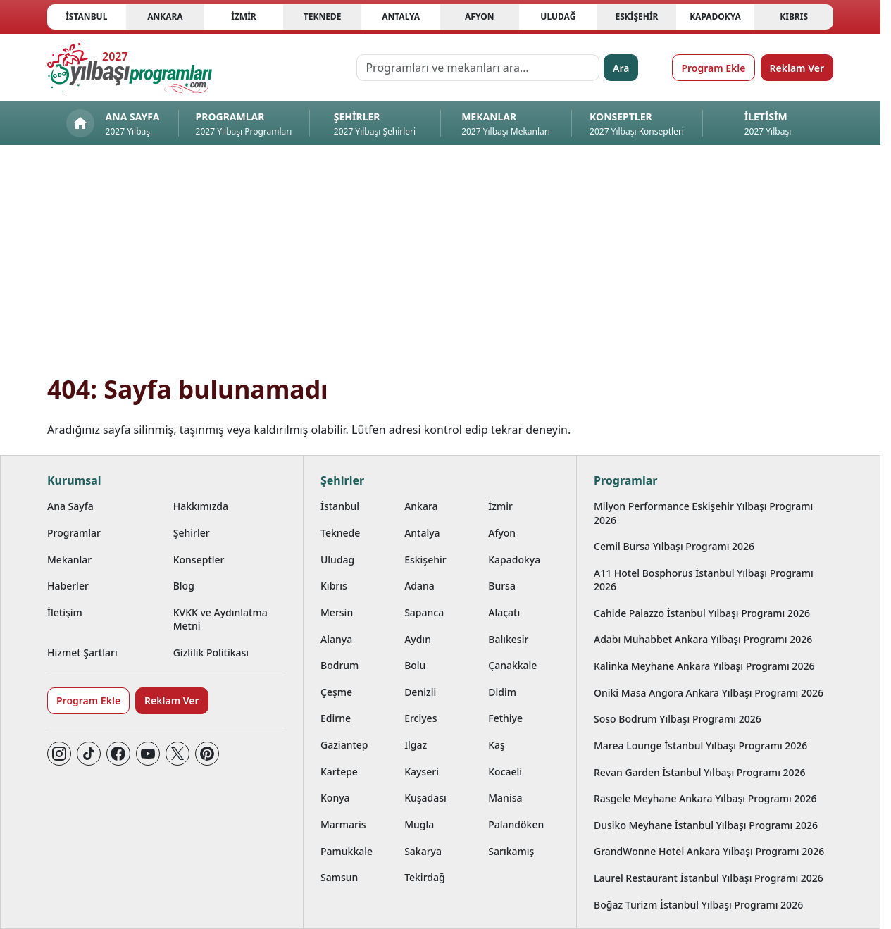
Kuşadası (425, 797)
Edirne (335, 718)
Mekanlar (69, 559)
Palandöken (516, 824)
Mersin (336, 612)
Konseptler (199, 559)
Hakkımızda (200, 506)
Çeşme (336, 692)
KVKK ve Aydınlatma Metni (220, 619)
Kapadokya (715, 17)
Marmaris (343, 824)
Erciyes (420, 718)
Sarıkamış (511, 851)
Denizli (420, 692)
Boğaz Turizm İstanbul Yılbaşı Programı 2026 (698, 904)
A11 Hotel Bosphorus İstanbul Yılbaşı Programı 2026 (704, 579)
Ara (621, 68)
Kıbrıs (794, 17)
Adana (419, 585)
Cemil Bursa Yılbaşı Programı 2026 (674, 546)
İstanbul (86, 17)
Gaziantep (344, 745)
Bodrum (339, 665)
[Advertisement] (440, 267)
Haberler (68, 585)
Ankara (165, 17)
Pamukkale (346, 851)
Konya (335, 797)
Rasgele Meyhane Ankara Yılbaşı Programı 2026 (705, 798)
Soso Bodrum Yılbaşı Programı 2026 (677, 718)
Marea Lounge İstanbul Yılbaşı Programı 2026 (700, 745)
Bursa (502, 585)
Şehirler (191, 533)
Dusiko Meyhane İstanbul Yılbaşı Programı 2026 (706, 825)
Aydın (417, 639)
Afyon (479, 17)
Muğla (419, 824)
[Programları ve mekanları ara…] (477, 67)
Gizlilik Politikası (211, 652)
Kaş (496, 745)
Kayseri (421, 771)
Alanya (336, 639)
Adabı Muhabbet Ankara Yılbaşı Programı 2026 (703, 639)
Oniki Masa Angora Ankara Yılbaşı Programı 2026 (708, 692)
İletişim (64, 612)
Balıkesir (508, 639)
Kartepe (339, 771)
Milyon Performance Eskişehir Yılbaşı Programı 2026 (703, 512)
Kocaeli (505, 771)
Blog (183, 585)
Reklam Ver (797, 68)
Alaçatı (504, 612)
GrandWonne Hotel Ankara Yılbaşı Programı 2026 (709, 851)
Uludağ (557, 17)
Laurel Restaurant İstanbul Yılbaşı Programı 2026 (708, 878)
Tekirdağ (424, 877)
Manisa (505, 797)
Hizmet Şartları (82, 652)
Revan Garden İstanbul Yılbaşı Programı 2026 (700, 772)
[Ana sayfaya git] (129, 67)
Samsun (339, 877)
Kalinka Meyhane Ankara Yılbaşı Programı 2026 (704, 666)
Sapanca (424, 612)
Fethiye (505, 718)
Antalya (401, 17)
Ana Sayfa (70, 506)
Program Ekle (713, 68)
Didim (502, 692)
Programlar (74, 533)
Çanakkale (512, 665)
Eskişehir (636, 17)
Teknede (323, 17)
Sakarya (423, 851)
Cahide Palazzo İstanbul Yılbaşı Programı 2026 (702, 613)
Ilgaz (415, 745)
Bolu (414, 665)
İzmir (243, 17)
